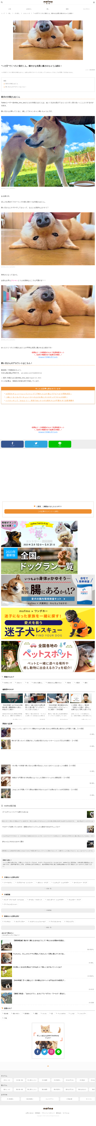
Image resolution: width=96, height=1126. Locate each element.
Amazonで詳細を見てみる (48, 357)
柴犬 (85, 683)
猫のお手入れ (70, 1089)
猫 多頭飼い (30, 1099)
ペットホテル (61, 1013)
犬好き (68, 683)
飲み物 (5, 1013)
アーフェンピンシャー (9, 904)
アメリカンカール (55, 921)
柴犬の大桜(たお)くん (11, 84)
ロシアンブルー (19, 921)
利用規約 (37, 1113)
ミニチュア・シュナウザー (60, 882)
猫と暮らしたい (32, 1089)
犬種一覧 (48, 888)
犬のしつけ (7, 1080)
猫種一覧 (48, 927)
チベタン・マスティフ (34, 900)
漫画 (67, 9)
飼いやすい (15, 1013)
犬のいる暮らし (37, 683)
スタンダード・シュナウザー (54, 900)
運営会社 (58, 1113)
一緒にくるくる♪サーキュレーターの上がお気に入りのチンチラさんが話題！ (37, 397)
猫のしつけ (7, 1089)
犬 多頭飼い (10, 1099)
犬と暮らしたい (32, 1080)
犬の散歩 (82, 1080)
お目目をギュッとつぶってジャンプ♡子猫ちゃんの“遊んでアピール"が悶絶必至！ (39, 394)
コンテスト (86, 9)
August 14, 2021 (35, 378)
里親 (35, 1013)
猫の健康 (44, 1089)
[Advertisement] (48, 475)
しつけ (71, 1013)
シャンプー (82, 1013)
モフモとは (66, 1113)
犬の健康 (44, 1080)
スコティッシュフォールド (37, 921)
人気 (9, 9)
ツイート (36, 444)
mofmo (48, 2)
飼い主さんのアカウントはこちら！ (15, 87)
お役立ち (28, 9)
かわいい (18, 683)
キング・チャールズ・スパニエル (13, 900)
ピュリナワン (50, 1099)
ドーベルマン (7, 882)
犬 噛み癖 (69, 1099)
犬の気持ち (57, 1080)
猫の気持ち (57, 1089)
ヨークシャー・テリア (79, 882)
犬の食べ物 (19, 1080)
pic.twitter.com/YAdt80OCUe (31, 373)
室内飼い (26, 1013)
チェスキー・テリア (74, 900)
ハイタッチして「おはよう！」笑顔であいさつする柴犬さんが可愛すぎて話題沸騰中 (40, 400)
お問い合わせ (30, 1113)
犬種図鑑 (48, 910)
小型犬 (77, 683)
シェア (12, 444)
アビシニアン (69, 921)
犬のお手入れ (70, 1080)
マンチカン (6, 921)
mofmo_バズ (7, 683)
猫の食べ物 (19, 1089)
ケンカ (43, 1013)
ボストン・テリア (42, 882)
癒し (48, 9)
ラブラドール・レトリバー (24, 882)
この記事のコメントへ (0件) (48, 511)
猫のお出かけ (82, 1089)
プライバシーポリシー (48, 1113)
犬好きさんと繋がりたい (54, 683)
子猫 (4, 1018)
